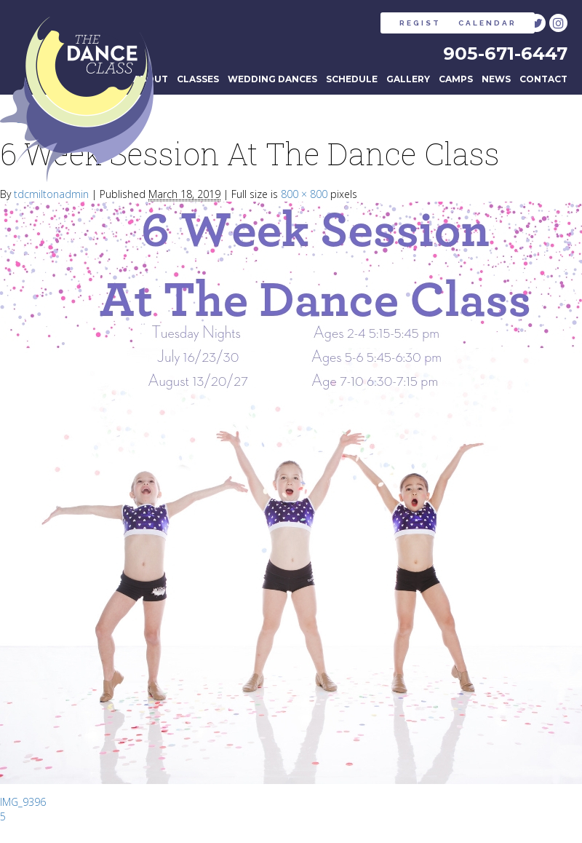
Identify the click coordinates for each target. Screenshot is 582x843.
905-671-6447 (501, 54)
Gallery (408, 82)
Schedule (352, 82)
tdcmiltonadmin (51, 198)
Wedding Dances (272, 82)
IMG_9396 (23, 806)
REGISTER (334, 23)
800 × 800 (304, 198)
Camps (456, 82)
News (496, 82)
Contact (543, 82)
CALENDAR (445, 23)
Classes (198, 82)
